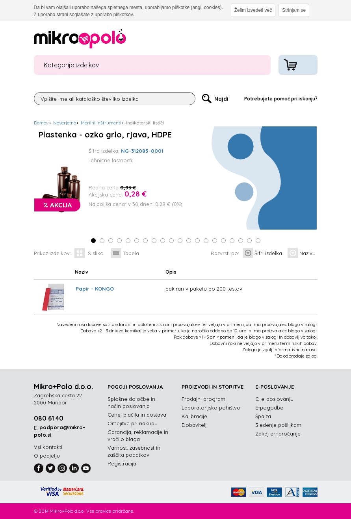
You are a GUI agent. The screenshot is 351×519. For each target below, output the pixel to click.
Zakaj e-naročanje (278, 433)
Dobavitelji (195, 425)
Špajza (263, 416)
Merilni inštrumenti (101, 123)
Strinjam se (294, 10)
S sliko (96, 253)
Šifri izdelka (268, 253)
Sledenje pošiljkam (278, 425)
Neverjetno (64, 123)
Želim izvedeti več (253, 10)
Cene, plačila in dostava (137, 414)
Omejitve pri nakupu (133, 423)
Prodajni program (203, 399)
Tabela (131, 253)
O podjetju (47, 455)
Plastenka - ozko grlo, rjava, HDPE (105, 135)
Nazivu (307, 253)
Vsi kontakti (48, 447)
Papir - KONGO (95, 288)
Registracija (122, 463)
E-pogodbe (269, 407)
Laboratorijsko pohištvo (211, 407)
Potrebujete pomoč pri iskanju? (281, 99)
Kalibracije (194, 416)
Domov (41, 123)
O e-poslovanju (274, 399)
